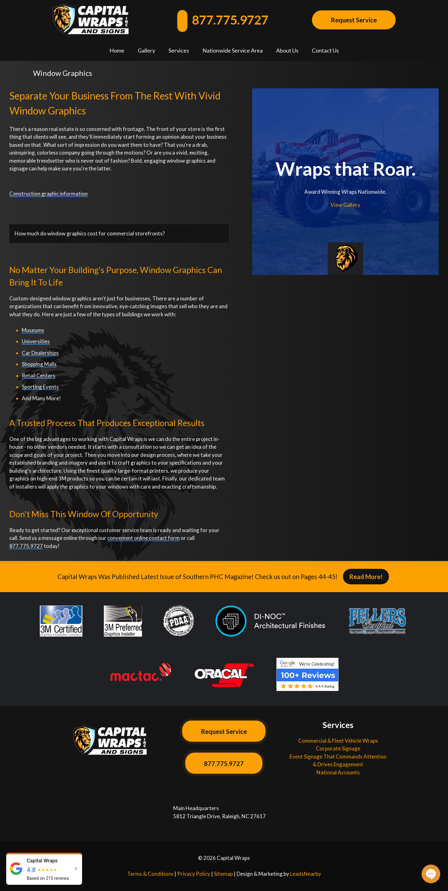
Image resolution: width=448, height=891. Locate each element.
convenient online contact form (143, 538)
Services (179, 50)
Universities (36, 341)
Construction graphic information (48, 193)
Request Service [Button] (354, 20)
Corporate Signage (338, 748)
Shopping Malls (39, 364)
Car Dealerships (40, 353)
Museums (33, 330)
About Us (287, 50)
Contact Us (325, 50)
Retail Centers (38, 375)
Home (116, 50)
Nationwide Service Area (232, 50)
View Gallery (345, 205)
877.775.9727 (223, 19)
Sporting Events (40, 386)
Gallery (146, 50)
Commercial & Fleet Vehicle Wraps (338, 740)
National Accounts (338, 772)
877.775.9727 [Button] (224, 763)
